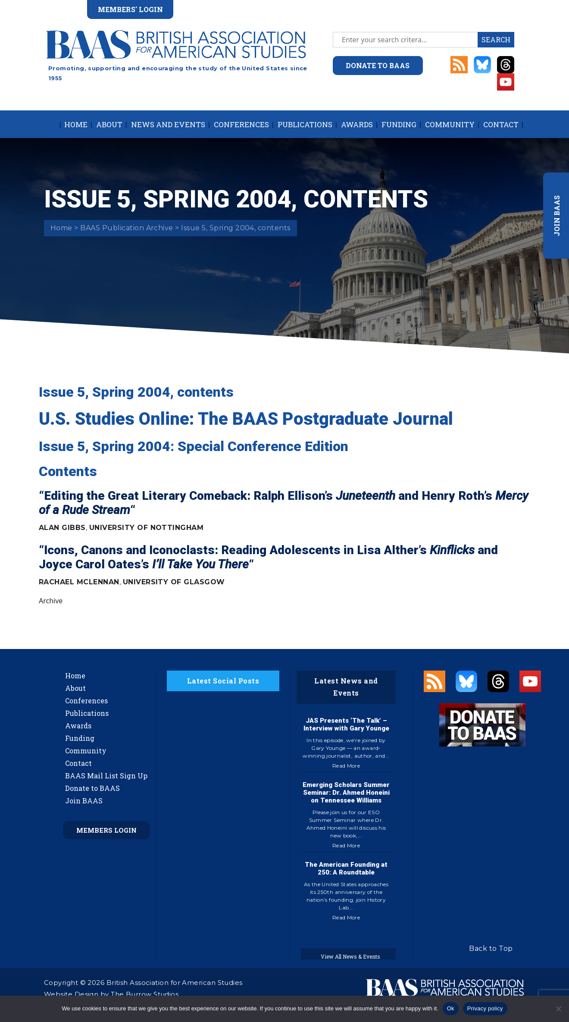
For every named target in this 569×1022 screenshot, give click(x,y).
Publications (305, 124)
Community (450, 124)
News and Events (168, 124)
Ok (450, 1008)
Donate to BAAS (92, 788)
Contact (501, 124)
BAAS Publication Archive (126, 228)
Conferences (241, 124)
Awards (357, 124)
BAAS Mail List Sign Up (106, 775)
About (109, 124)
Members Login (106, 830)
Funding (398, 124)
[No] (558, 1008)
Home (76, 124)
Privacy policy (485, 1008)
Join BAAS (84, 800)
